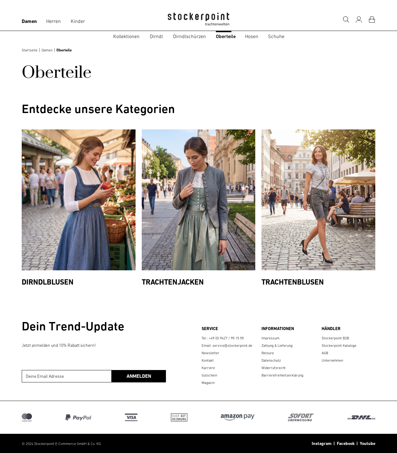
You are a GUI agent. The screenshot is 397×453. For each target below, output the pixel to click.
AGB (325, 353)
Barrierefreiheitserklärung (282, 375)
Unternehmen (332, 360)
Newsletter (210, 353)
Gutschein (209, 375)
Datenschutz (271, 360)
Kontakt (208, 360)
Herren (53, 21)
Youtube (366, 443)
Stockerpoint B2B (335, 338)
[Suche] (346, 19)
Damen (29, 21)
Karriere (208, 368)
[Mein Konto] (359, 19)
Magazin (208, 383)
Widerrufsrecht (273, 368)
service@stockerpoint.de (232, 345)
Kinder (78, 21)
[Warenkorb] (372, 19)
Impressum (270, 338)
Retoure (267, 353)
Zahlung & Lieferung (276, 345)
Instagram (322, 443)
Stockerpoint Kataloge (339, 345)
